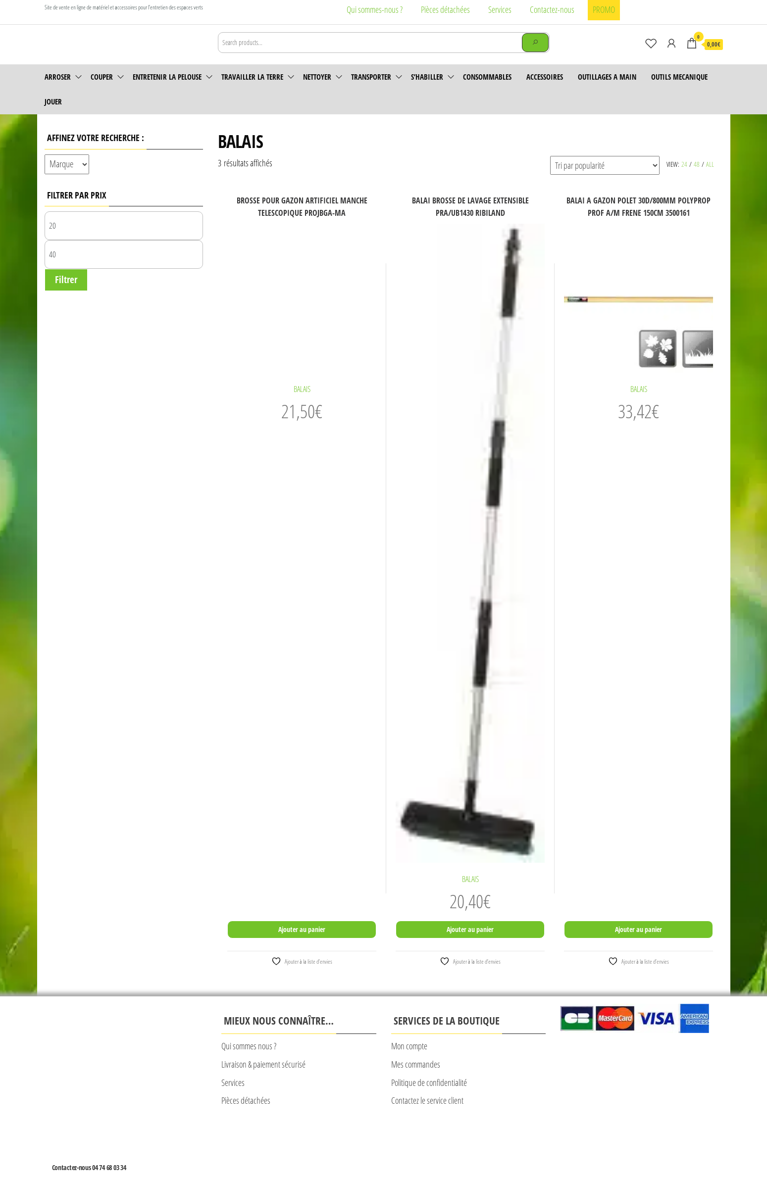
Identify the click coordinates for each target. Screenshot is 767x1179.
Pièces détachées (445, 9)
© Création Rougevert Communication (500, 1148)
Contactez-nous (552, 9)
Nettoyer (317, 91)
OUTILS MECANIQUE (679, 91)
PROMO (604, 9)
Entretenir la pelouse (167, 91)
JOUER (53, 115)
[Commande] (605, 179)
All (710, 178)
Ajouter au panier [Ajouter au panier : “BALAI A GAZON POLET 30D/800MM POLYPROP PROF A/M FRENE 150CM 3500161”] (638, 943)
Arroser (58, 91)
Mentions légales (242, 1147)
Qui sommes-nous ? (375, 9)
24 (684, 178)
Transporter (371, 91)
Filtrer (66, 293)
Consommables (487, 91)
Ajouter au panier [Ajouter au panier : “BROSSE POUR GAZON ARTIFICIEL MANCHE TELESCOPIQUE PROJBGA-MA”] (301, 943)
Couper (102, 91)
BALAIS (302, 402)
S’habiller (427, 91)
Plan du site (431, 1147)
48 (697, 178)
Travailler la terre (252, 91)
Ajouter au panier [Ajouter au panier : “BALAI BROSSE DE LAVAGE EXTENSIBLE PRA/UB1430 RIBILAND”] (470, 943)
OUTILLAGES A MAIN (607, 91)
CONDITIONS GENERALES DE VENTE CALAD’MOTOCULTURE (340, 1147)
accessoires (544, 91)
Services (499, 9)
